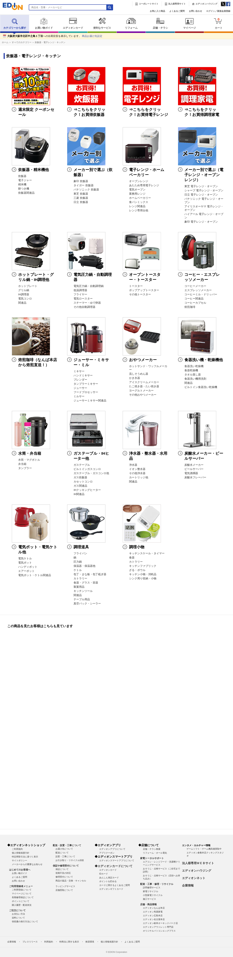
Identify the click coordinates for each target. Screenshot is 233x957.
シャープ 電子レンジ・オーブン (203, 190)
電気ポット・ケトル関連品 (34, 575)
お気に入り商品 (157, 11)
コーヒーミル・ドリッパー (200, 294)
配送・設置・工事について (67, 845)
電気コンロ (25, 298)
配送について (62, 852)
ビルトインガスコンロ (87, 469)
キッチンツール (83, 591)
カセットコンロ (83, 481)
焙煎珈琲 (189, 306)
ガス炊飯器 (80, 477)
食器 (132, 557)
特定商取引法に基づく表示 (25, 856)
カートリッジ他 (138, 477)
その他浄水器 (137, 473)
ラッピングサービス (65, 886)
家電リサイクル (150, 891)
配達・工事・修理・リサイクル (156, 884)
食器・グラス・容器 (86, 582)
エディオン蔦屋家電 (153, 911)
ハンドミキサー (83, 375)
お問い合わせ (195, 11)
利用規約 (48, 941)
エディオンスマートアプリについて (116, 860)
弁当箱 (22, 464)
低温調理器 (80, 290)
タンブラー (25, 468)
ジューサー (80, 388)
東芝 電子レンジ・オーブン (201, 186)
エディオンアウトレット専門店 (158, 927)
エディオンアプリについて (112, 849)
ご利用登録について (21, 889)
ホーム (5, 42)
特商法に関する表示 (69, 941)
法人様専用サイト (177, 4)
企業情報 (188, 885)
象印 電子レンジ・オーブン (201, 221)
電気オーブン (137, 189)
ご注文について (17, 910)
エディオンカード (72, 23)
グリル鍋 (23, 290)
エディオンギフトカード (111, 889)
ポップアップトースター (144, 290)
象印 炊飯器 (81, 181)
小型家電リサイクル (153, 895)
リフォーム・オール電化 (155, 853)
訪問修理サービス (151, 887)
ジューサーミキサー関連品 (90, 400)
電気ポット (25, 562)
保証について (62, 869)
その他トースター (140, 294)
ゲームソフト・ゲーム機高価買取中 (204, 849)
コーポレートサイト (148, 4)
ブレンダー (80, 379)
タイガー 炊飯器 (83, 185)
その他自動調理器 (84, 306)
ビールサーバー (194, 469)
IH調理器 (23, 294)
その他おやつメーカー (142, 394)
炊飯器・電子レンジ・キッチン (50, 42)
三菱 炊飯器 (81, 197)
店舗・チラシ (160, 23)
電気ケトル (25, 558)
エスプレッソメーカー (198, 290)
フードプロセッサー (86, 392)
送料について (18, 917)
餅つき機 (23, 188)
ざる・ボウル (137, 570)
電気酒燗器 (191, 473)
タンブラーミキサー (86, 383)
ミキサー (79, 371)
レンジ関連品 (137, 206)
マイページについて (21, 893)
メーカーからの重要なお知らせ (27, 864)
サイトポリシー (19, 860)
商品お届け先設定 (92, 36)
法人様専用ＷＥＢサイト (198, 863)
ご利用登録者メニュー (21, 886)
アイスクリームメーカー (144, 382)
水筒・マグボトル (29, 459)
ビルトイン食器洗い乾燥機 (200, 387)
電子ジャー (25, 180)
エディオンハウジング (206, 4)
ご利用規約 (17, 849)
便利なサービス (102, 23)
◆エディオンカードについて (114, 866)
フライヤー (80, 294)
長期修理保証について (23, 897)
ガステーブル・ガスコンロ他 (91, 473)
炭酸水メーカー (194, 464)
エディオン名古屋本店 (154, 919)
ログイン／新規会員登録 (218, 11)
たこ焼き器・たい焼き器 (144, 386)
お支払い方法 (18, 914)
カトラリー (80, 578)
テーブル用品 (82, 599)
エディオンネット (193, 878)
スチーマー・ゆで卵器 (87, 302)
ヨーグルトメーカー (141, 390)
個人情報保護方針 (20, 853)
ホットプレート (27, 286)
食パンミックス (138, 202)
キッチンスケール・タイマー (147, 553)
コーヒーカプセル (195, 302)
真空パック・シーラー (87, 603)
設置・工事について (65, 856)
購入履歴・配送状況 (21, 905)
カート (218, 23)
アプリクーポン (106, 853)
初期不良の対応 (63, 873)
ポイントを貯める (108, 881)
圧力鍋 (78, 561)
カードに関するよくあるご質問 (114, 885)
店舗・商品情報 (148, 904)
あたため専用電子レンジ (144, 185)
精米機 (22, 184)
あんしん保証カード (109, 877)
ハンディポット (27, 566)
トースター (136, 286)
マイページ (189, 23)
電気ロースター (83, 298)
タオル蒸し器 (192, 374)
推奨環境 (89, 941)
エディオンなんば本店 (154, 908)
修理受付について (64, 877)
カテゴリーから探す (14, 23)
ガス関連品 (80, 485)
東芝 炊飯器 (81, 193)
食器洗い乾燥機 (194, 366)
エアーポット (26, 571)
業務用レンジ (137, 193)
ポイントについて (20, 901)
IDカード (103, 873)
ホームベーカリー (140, 197)
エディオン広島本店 (153, 915)
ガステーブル (82, 464)
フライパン (80, 553)
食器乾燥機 (191, 370)
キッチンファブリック (142, 565)
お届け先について (64, 849)
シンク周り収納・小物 (142, 578)
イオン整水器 (137, 469)
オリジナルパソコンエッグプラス (159, 931)
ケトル (78, 570)
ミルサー (79, 396)
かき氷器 (134, 378)
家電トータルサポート (152, 858)
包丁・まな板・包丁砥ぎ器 (90, 574)
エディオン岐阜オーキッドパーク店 (160, 923)
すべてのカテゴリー (21, 42)
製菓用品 (79, 586)
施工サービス (149, 899)
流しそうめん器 (138, 373)
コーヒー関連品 (194, 298)
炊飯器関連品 (26, 192)
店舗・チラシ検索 (151, 849)
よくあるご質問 (177, 11)
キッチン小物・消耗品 (142, 574)
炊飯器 (22, 176)
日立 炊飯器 (81, 202)
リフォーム (131, 23)
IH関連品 (79, 494)
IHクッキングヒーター (87, 489)
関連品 (22, 302)
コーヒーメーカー (195, 286)
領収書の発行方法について (25, 921)
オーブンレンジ (138, 181)
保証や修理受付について (66, 865)
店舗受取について (64, 890)
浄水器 (133, 464)
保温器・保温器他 (84, 565)
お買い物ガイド (43, 23)
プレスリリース (30, 941)
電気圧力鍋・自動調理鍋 (89, 286)
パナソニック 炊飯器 (86, 189)
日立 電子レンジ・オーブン (201, 194)
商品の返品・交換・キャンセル (71, 880)
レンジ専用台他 (138, 210)
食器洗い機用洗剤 (195, 378)
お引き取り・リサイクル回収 (70, 860)
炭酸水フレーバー (195, 477)
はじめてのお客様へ (19, 869)
